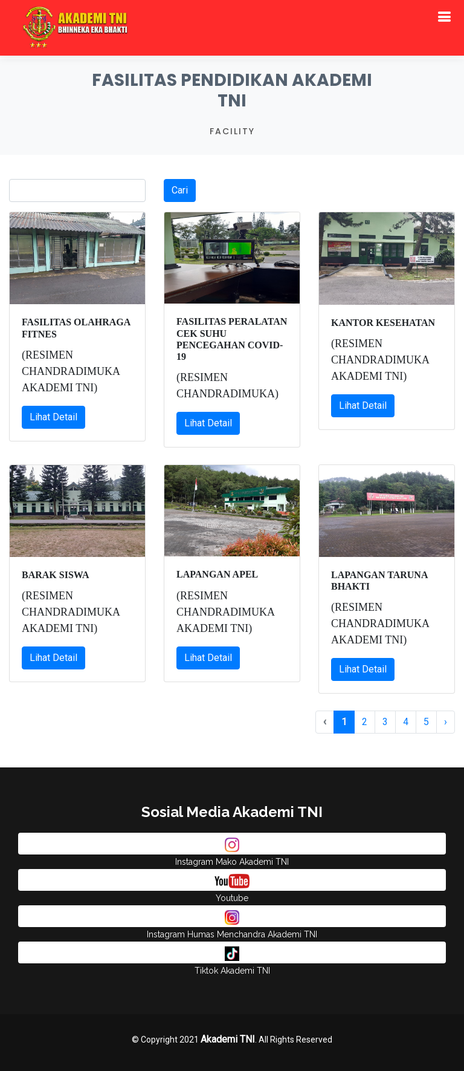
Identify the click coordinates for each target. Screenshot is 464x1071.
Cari (180, 190)
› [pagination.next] (445, 722)
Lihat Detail (53, 417)
